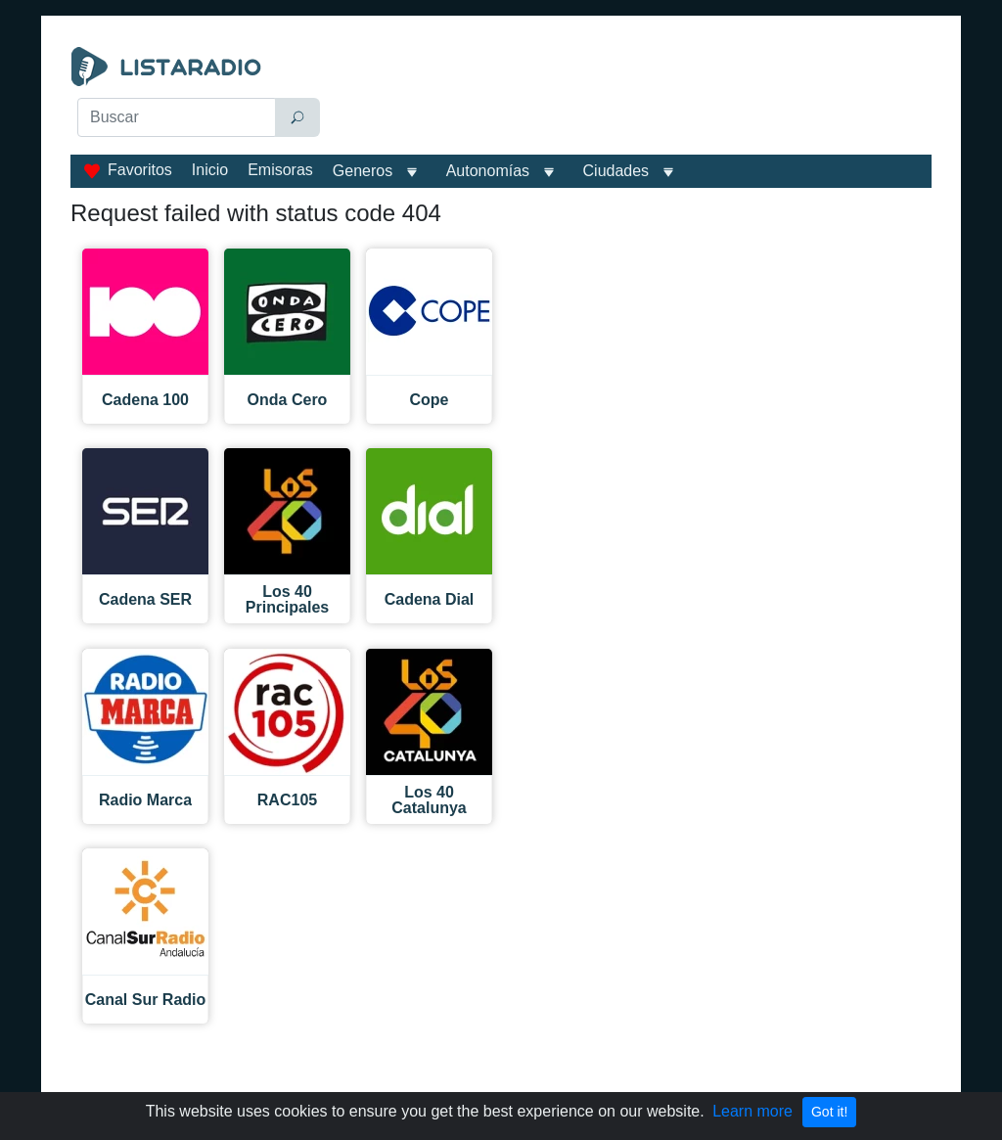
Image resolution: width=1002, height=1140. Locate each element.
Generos (362, 170)
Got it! (829, 1111)
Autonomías (487, 170)
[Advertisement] (633, 96)
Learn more (752, 1111)
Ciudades (616, 170)
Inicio (210, 169)
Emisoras (280, 169)
